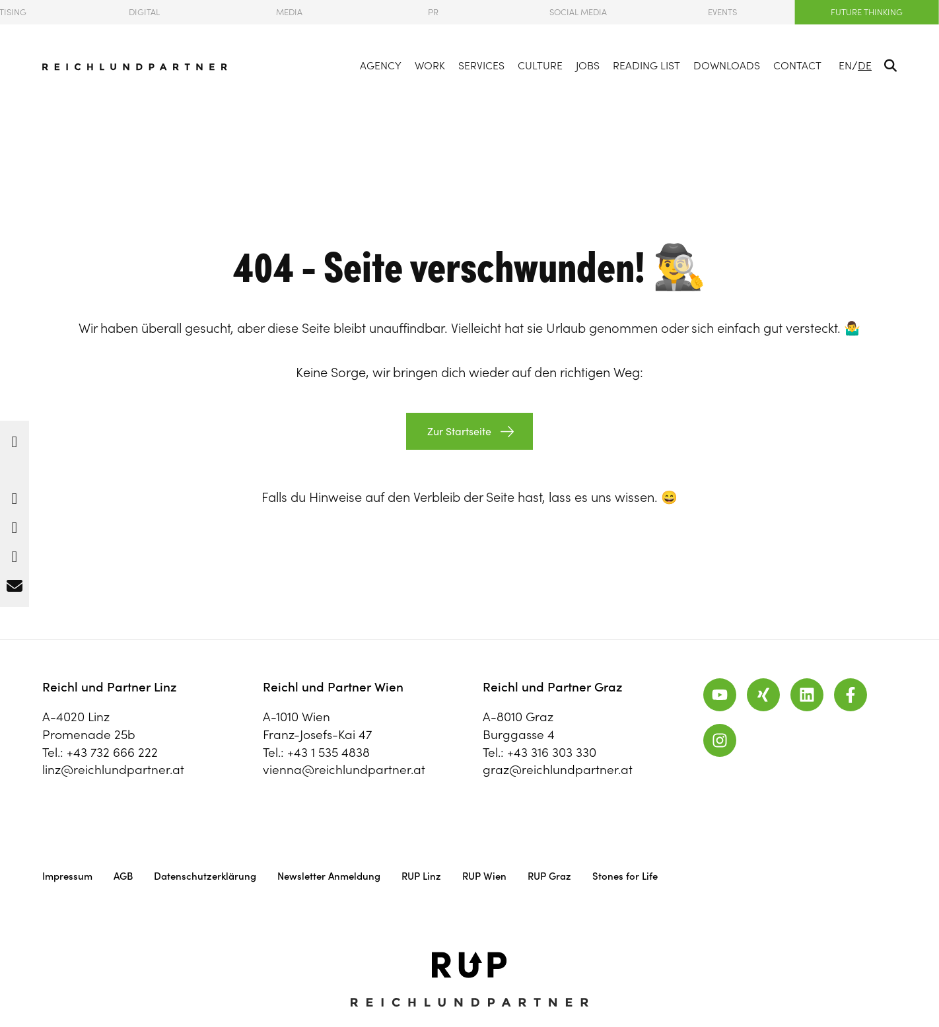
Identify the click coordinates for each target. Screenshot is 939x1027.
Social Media (578, 12)
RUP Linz (421, 876)
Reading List (646, 65)
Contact (797, 65)
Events (722, 12)
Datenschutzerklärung (205, 876)
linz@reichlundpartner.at (113, 769)
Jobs (588, 65)
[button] (14, 438)
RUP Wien (484, 876)
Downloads (726, 65)
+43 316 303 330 (551, 752)
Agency (380, 65)
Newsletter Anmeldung (328, 876)
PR (433, 12)
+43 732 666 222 (112, 752)
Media (289, 12)
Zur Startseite (458, 431)
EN (845, 65)
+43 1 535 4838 (328, 752)
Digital (144, 12)
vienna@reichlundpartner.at (344, 769)
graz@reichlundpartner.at (558, 769)
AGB (123, 876)
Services (481, 65)
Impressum (67, 876)
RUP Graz (549, 876)
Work (430, 65)
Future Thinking (867, 12)
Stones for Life (625, 876)
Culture (540, 65)
